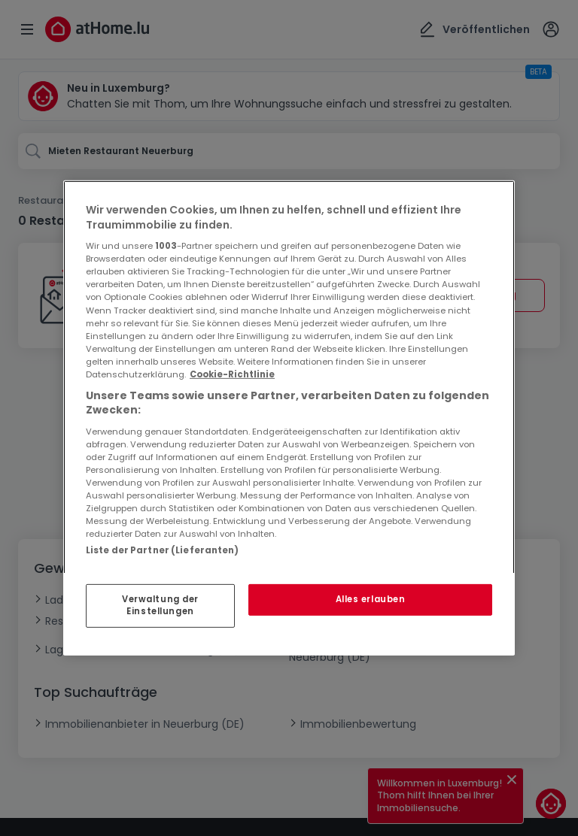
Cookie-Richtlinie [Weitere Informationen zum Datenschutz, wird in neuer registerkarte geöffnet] (232, 374)
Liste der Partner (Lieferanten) (162, 550)
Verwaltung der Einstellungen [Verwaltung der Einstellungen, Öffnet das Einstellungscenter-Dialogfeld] (160, 605)
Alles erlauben (371, 599)
